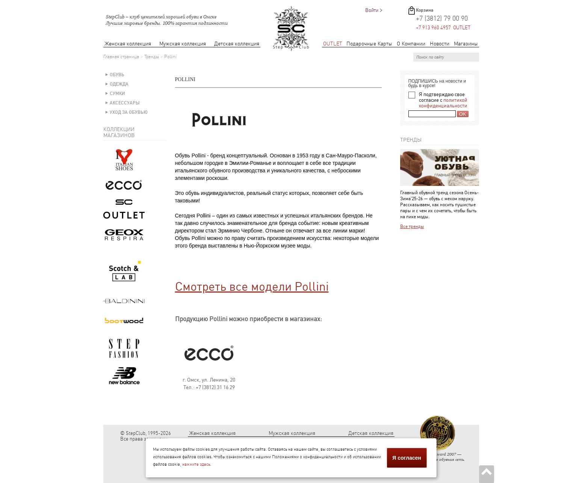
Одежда (119, 84)
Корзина (424, 10)
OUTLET (332, 44)
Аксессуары (125, 103)
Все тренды (412, 226)
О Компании (411, 44)
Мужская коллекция (182, 44)
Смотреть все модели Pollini (252, 286)
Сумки (117, 93)
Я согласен (406, 458)
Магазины (466, 44)
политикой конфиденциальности (443, 103)
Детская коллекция (236, 44)
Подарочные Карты (369, 44)
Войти (371, 10)
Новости (439, 44)
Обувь (117, 74)
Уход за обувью (129, 112)
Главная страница (121, 56)
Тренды (151, 56)
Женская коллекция (127, 44)
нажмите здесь (196, 464)
